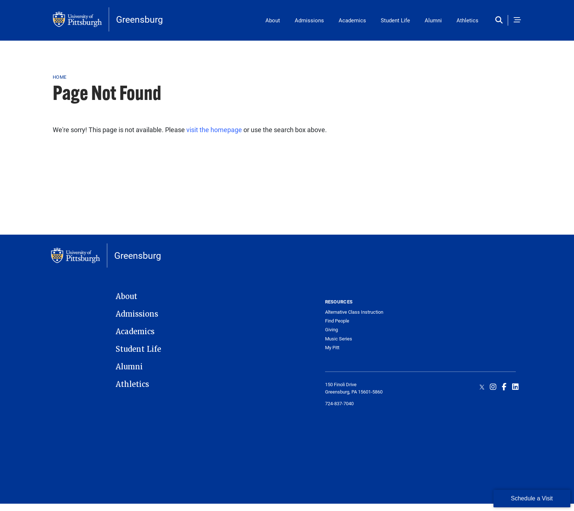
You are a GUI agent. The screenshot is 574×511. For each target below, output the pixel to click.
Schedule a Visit (532, 498)
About (272, 20)
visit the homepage (214, 129)
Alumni (433, 20)
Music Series (338, 339)
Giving (331, 330)
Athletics (467, 20)
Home (59, 77)
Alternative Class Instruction (354, 312)
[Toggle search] (500, 20)
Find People (337, 321)
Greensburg (139, 19)
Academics (352, 20)
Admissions (309, 20)
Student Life (395, 20)
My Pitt (332, 347)
